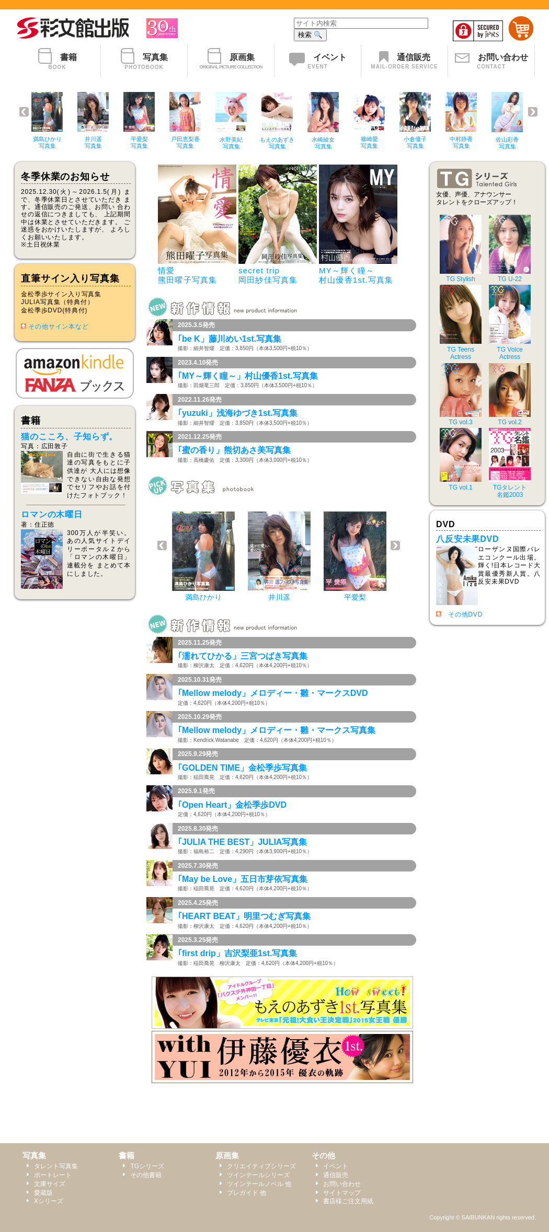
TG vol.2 (510, 418)
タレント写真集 (56, 1166)
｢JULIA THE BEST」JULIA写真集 (242, 842)
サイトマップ (342, 1192)
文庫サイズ (49, 1184)
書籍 (126, 1155)
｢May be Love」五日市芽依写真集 (242, 879)
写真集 (34, 1155)
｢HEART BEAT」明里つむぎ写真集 (244, 916)
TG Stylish (461, 275)
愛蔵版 (43, 1192)
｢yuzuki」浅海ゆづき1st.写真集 (238, 413)
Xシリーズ (48, 1201)
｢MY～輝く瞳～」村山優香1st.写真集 (248, 375)
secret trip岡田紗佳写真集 (268, 275)
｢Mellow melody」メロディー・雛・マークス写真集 (276, 730)
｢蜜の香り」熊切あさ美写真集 (234, 450)
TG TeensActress (461, 349)
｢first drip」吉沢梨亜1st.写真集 (237, 953)
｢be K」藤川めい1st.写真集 (229, 338)
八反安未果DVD (467, 538)
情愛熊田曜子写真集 (187, 275)
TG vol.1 (461, 483)
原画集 (227, 1155)
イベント (335, 1166)
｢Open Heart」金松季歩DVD (232, 804)
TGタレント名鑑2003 (510, 487)
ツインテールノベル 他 (259, 1184)
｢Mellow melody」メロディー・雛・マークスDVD (273, 693)
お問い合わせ (342, 1184)
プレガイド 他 (246, 1192)
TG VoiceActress (510, 349)
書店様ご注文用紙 (348, 1201)
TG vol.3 (461, 418)
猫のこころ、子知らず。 (69, 436)
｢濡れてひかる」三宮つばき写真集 (242, 656)
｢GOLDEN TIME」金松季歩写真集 (242, 767)
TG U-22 (510, 275)
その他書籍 (146, 1175)
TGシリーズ (147, 1166)
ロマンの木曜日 (52, 514)
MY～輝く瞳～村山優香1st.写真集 (356, 275)
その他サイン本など (58, 326)
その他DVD (465, 614)
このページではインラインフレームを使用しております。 (279, 123)
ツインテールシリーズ (258, 1175)
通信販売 (335, 1175)
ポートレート (53, 1175)
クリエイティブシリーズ (261, 1166)
